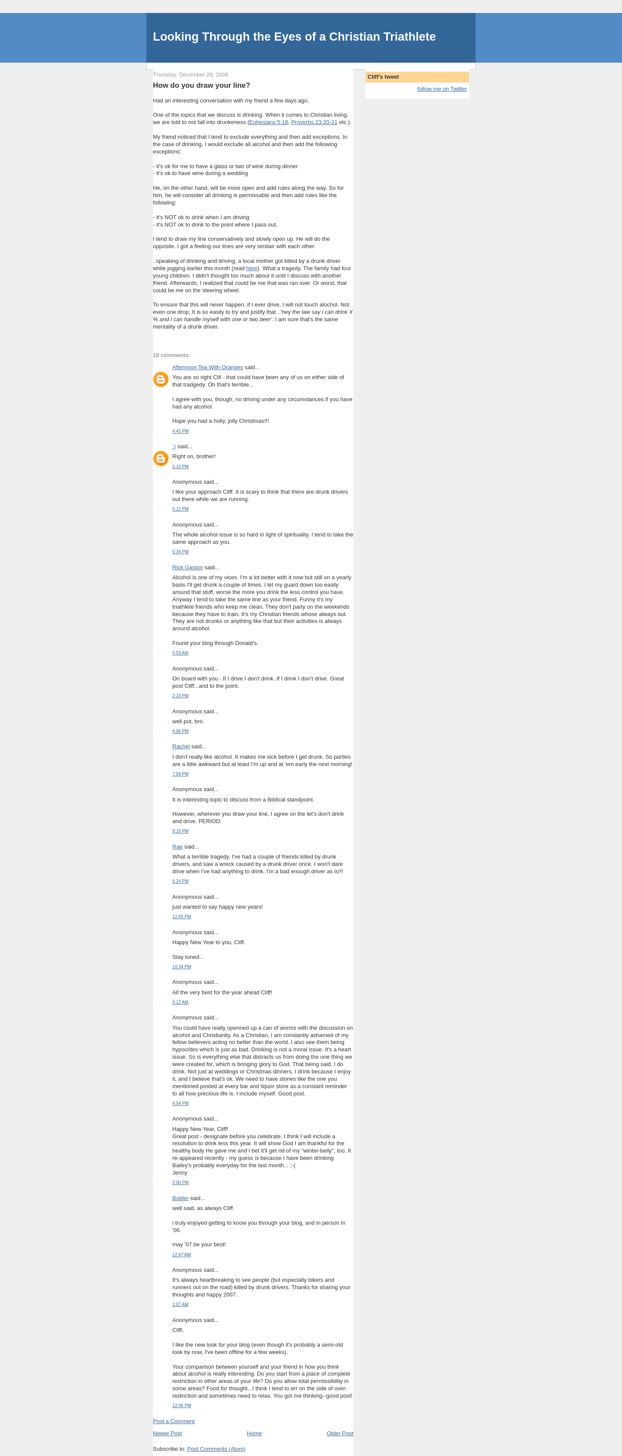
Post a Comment (174, 1421)
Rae (177, 846)
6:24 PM (180, 881)
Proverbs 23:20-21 (314, 122)
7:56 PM (180, 774)
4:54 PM (180, 1103)
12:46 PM (181, 1405)
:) (174, 446)
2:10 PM (180, 695)
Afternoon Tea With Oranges (207, 367)
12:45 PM (181, 916)
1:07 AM (180, 1304)
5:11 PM (180, 509)
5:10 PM (180, 466)
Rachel (181, 746)
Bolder (180, 1198)
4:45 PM (180, 431)
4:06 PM (180, 731)
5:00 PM (180, 1182)
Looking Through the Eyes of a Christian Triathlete (294, 36)
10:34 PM (181, 966)
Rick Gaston (187, 567)
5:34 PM (180, 551)
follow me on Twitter (442, 89)
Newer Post (167, 1433)
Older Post (340, 1433)
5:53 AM (180, 653)
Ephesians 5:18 (268, 122)
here (251, 268)
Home (254, 1433)
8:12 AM (180, 1002)
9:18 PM (180, 831)
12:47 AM (181, 1254)
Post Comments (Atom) (216, 1449)
